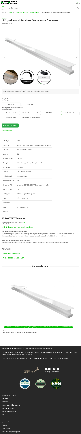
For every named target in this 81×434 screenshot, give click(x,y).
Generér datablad (10, 125)
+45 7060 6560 (71, 425)
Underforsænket (34, 12)
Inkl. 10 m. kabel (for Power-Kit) (30, 113)
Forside (10, 12)
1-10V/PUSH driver (70, 113)
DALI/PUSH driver (51, 113)
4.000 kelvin (11, 104)
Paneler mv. (5, 374)
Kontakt (4, 397)
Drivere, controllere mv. (9, 384)
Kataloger (5, 410)
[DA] (9, 2)
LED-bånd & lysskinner (9, 380)
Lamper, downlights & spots (11, 377)
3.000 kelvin (30, 104)
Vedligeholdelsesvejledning (10, 407)
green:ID (4, 18)
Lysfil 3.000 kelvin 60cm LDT (13, 258)
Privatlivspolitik (7, 401)
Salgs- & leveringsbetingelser (11, 404)
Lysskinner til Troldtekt (21, 12)
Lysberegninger (7, 394)
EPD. (3, 387)
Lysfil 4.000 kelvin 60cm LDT (13, 253)
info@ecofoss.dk (40, 427)
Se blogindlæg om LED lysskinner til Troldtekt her (17, 227)
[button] (40, 56)
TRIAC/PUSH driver (11, 117)
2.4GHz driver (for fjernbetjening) (31, 117)
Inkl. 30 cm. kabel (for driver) (10, 113)
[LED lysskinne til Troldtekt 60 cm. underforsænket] (14, 281)
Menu (2, 8)
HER (23, 223)
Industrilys (5, 371)
